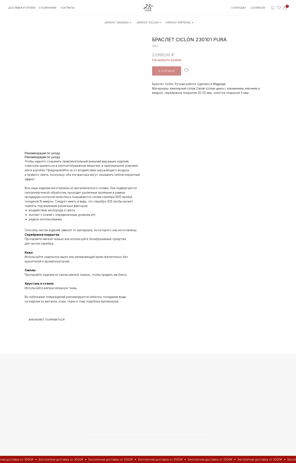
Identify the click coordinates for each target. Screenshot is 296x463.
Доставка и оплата (21, 7)
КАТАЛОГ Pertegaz (178, 22)
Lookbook (258, 7)
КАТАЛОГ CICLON (147, 22)
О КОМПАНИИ (47, 7)
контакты (67, 7)
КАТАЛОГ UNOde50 (117, 22)
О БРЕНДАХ (238, 7)
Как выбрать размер (167, 60)
